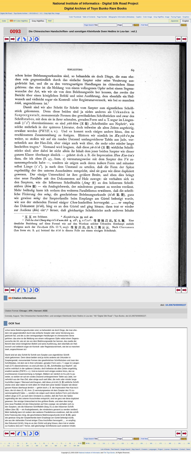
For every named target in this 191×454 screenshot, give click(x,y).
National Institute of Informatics (89, 453)
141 (132, 443)
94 (86, 443)
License (167, 449)
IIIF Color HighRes (19, 21)
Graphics (185, 17)
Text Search (115, 449)
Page (125, 25)
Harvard (37, 311)
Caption (139, 17)
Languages (153, 449)
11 (9, 443)
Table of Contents (89, 17)
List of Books (105, 449)
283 (46, 445)
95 (88, 443)
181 (170, 443)
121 (113, 443)
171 (160, 443)
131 (123, 443)
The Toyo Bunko (109, 453)
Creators (145, 449)
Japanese (174, 21)
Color (4, 21)
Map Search (136, 449)
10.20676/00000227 (175, 305)
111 (104, 443)
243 (27, 445)
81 (70, 443)
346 (78, 445)
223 (18, 445)
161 (151, 443)
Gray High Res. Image (52, 13)
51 (44, 443)
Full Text (144, 25)
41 (35, 443)
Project (160, 449)
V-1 (41, 13)
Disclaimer (174, 449)
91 (79, 443)
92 (80, 443)
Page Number (102, 17)
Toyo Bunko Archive (20, 13)
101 (94, 443)
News (188, 449)
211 (8, 445)
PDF (50, 21)
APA (31, 311)
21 (18, 443)
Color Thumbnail (75, 17)
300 (56, 445)
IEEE (45, 311)
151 (141, 443)
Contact (182, 449)
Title (105, 25)
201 (189, 443)
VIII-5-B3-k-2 (33, 13)
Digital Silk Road (6, 13)
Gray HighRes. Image (161, 17)
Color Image (147, 17)
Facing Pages (176, 17)
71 (61, 443)
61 (52, 443)
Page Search (89, 25)
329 (65, 445)
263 (37, 445)
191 (179, 443)
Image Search (125, 449)
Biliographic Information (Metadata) (121, 17)
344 (75, 445)
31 (26, 443)
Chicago (23, 311)
